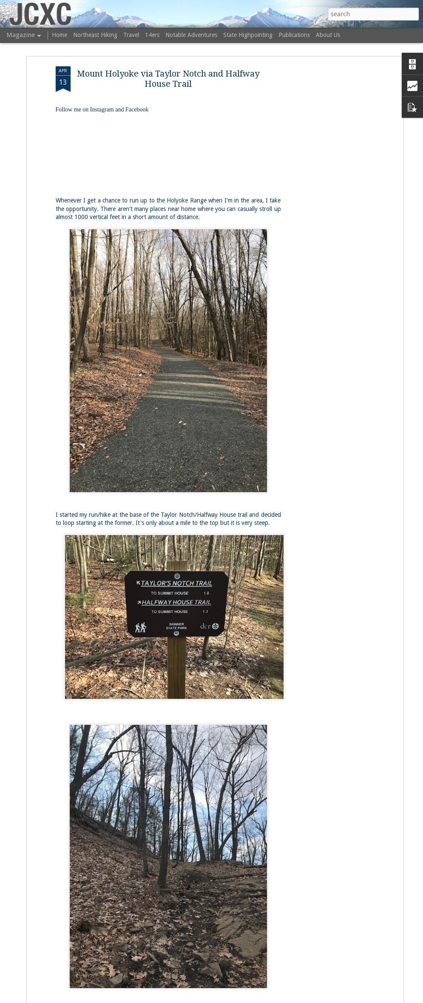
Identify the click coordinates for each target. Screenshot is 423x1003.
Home (59, 34)
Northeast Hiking (95, 34)
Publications (294, 34)
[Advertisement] (327, 200)
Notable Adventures (191, 34)
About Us (328, 34)
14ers (152, 34)
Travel (131, 34)
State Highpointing (248, 34)
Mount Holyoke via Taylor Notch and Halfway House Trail (168, 78)
